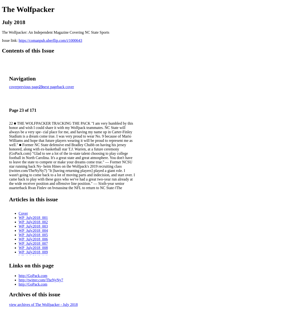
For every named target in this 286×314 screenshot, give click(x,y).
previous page (28, 87)
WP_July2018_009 (33, 252)
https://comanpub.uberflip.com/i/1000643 (50, 40)
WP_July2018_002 (33, 222)
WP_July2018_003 (33, 226)
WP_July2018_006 (33, 239)
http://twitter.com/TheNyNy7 (41, 280)
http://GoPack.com (33, 276)
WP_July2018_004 (33, 231)
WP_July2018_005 (33, 235)
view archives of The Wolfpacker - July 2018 (43, 305)
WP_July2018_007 (33, 243)
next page (50, 87)
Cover (23, 213)
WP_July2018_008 (33, 248)
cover (13, 87)
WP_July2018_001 (33, 218)
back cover (65, 87)
